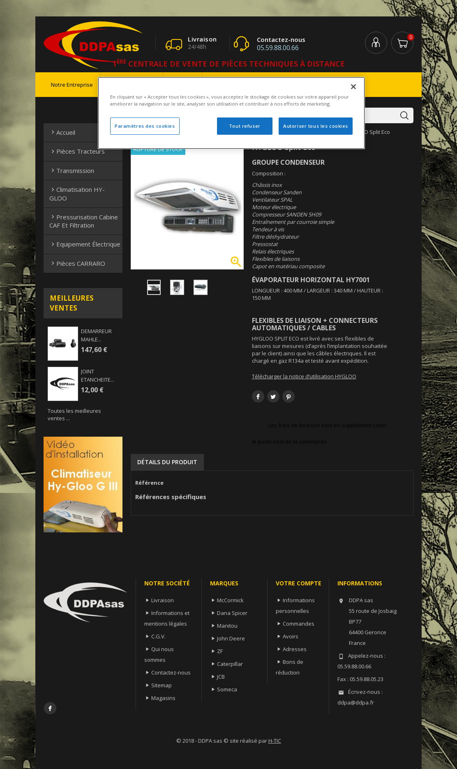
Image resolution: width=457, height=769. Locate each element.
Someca (227, 689)
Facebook (50, 708)
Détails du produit (167, 462)
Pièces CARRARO (77, 263)
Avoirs (290, 636)
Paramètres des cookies (145, 126)
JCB (221, 676)
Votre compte (298, 583)
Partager (258, 396)
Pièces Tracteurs (77, 151)
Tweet (273, 396)
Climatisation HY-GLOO (77, 193)
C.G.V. (158, 636)
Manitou (227, 625)
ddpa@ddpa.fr (355, 702)
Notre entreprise (72, 84)
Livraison (162, 600)
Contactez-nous (171, 672)
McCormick (230, 600)
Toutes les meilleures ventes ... (74, 414)
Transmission (71, 170)
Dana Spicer (232, 613)
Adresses (295, 649)
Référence (149, 482)
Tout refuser (245, 126)
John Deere (231, 638)
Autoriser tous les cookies (315, 126)
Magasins (163, 698)
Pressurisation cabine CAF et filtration (83, 221)
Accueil (62, 132)
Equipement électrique (84, 244)
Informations (359, 583)
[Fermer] (353, 87)
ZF (220, 651)
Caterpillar (230, 664)
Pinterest (288, 396)
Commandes (298, 623)
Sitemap (161, 685)
